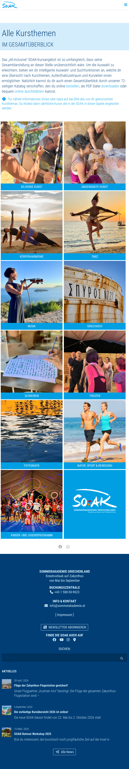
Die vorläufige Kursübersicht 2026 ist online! (41, 712)
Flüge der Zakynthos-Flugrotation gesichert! (41, 685)
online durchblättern (29, 91)
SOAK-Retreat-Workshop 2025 (32, 734)
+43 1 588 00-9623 (66, 592)
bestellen (72, 86)
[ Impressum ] (64, 615)
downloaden (110, 86)
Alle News (64, 752)
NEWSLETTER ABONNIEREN (64, 627)
